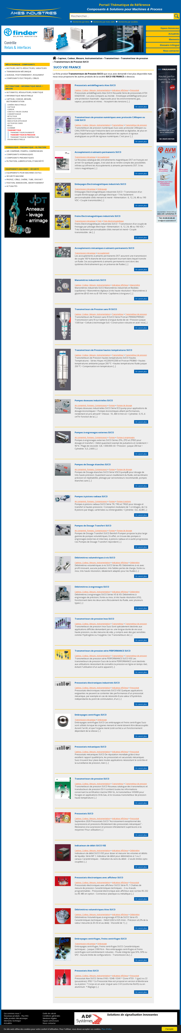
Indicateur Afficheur (17, 121)
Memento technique (12, 1021)
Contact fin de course (17, 111)
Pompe (112, 405)
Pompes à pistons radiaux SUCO (91, 496)
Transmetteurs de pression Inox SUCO (94, 618)
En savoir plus (141, 106)
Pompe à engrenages (126, 437)
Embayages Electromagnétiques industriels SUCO (100, 184)
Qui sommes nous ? (12, 1013)
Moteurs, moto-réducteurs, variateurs (26, 68)
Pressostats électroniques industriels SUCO (97, 682)
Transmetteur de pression (136, 125)
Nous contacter (171, 50)
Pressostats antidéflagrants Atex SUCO (95, 85)
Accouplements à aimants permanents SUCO (98, 152)
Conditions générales (51, 1016)
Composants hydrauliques (19, 154)
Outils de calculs (49, 1013)
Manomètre (135, 285)
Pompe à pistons (124, 501)
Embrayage (102, 189)
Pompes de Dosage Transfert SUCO (93, 525)
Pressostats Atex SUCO (87, 970)
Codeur (10, 109)
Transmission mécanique (18, 71)
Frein (99, 221)
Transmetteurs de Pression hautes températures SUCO (103, 350)
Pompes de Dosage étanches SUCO (93, 464)
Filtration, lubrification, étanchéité (25, 161)
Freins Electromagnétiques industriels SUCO (97, 216)
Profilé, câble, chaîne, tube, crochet (24, 179)
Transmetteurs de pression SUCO (92, 778)
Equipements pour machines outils (23, 173)
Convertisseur (14, 114)
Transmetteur (117, 125)
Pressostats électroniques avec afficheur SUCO (99, 877)
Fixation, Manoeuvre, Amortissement (25, 183)
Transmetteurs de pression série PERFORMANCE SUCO (103, 650)
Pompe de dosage (124, 405)
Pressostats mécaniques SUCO (90, 746)
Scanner (11, 128)
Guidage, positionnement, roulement (25, 75)
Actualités (174, 33)
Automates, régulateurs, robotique (24, 92)
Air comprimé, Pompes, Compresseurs (24, 151)
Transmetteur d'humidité (22, 132)
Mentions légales (50, 1018)
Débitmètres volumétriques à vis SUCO (95, 557)
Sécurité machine (15, 176)
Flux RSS (24, 1016)
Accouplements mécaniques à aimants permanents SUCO (104, 248)
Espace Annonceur (170, 28)
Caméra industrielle (16, 105)
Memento (174, 39)
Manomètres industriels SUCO (90, 280)
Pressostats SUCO (84, 813)
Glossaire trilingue (169, 45)
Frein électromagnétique (113, 221)
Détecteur (12, 116)
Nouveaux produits (12, 1016)
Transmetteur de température (24, 137)
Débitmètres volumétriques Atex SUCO (95, 909)
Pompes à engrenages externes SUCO (94, 432)
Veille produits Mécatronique (16, 1018)
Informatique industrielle (19, 95)
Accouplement (103, 157)
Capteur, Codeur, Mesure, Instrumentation (19, 100)
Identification (14, 118)
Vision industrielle (16, 139)
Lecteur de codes (15, 123)
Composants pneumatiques (20, 157)
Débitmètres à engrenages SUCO (92, 586)
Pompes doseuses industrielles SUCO (94, 400)
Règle (9, 125)
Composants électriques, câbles (22, 78)
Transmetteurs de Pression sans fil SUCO (96, 309)
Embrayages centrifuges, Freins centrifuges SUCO (101, 938)
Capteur (11, 107)
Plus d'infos (107, 1029)
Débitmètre (135, 562)
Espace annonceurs (51, 1021)
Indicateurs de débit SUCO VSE (90, 845)
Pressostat (134, 90)
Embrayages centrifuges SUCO (91, 714)
